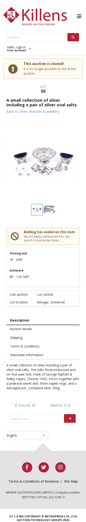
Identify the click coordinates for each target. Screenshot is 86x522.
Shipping (16, 337)
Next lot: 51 (61, 405)
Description (19, 320)
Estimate (16, 270)
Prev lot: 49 (24, 405)
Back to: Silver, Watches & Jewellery (32, 111)
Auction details (21, 329)
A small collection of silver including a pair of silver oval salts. (42, 102)
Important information (26, 355)
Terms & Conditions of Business (33, 481)
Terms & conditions (24, 346)
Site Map (71, 481)
